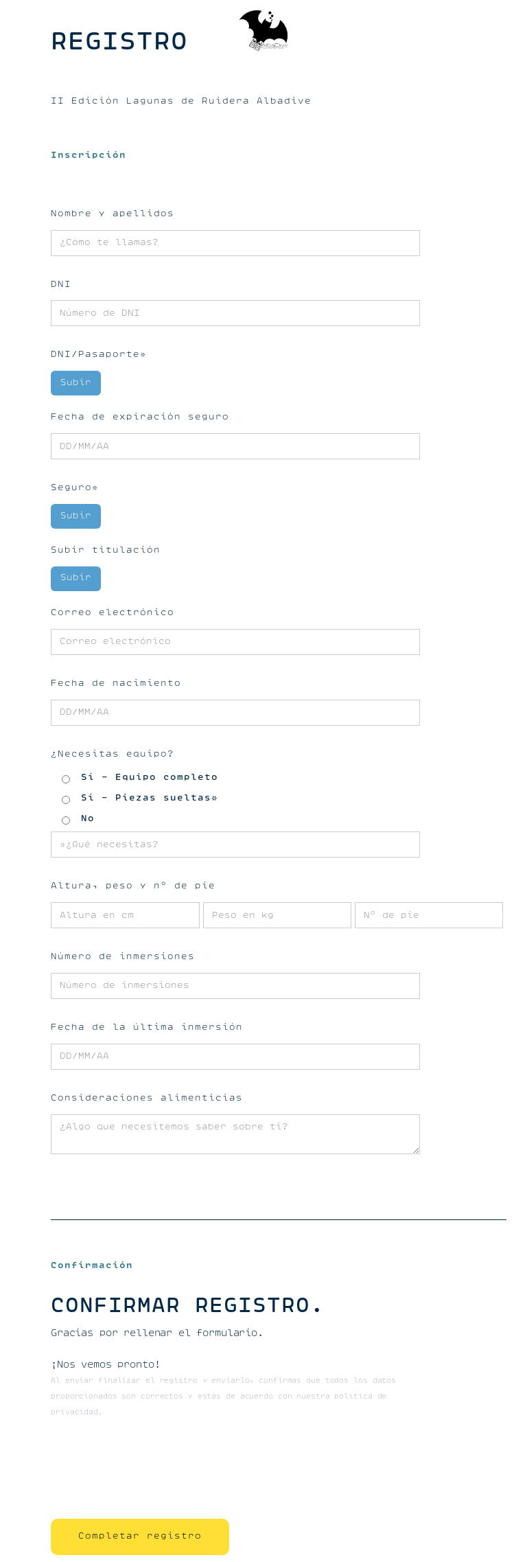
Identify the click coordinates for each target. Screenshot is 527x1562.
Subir (75, 382)
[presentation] (155, 1471)
